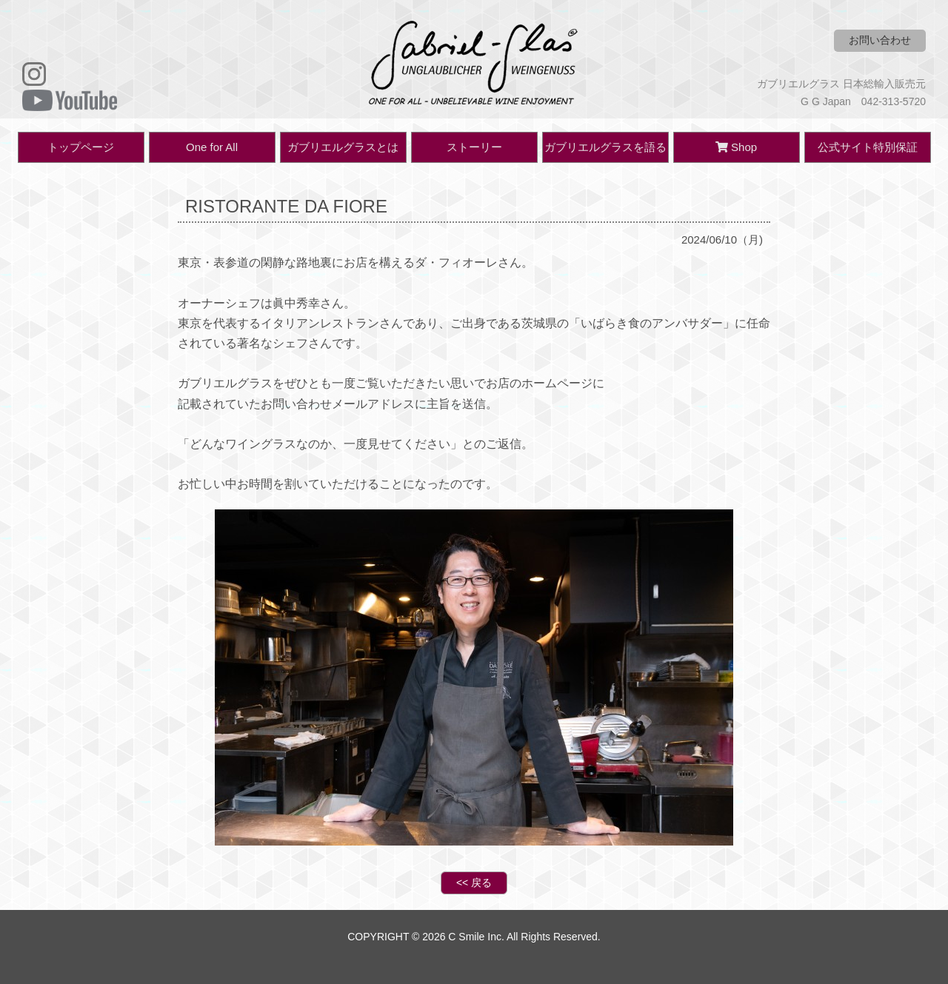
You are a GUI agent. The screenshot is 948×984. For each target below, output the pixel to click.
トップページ (80, 147)
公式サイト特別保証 (868, 147)
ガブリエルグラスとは (342, 147)
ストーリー (474, 147)
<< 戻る (474, 882)
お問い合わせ (880, 40)
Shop (736, 147)
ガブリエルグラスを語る (605, 147)
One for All (212, 147)
